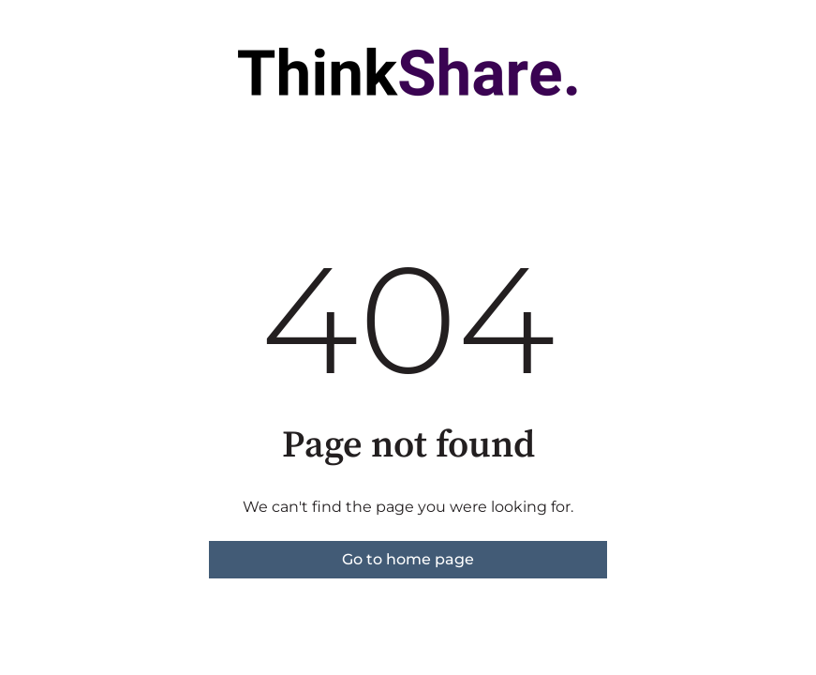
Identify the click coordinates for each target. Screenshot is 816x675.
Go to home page (408, 559)
